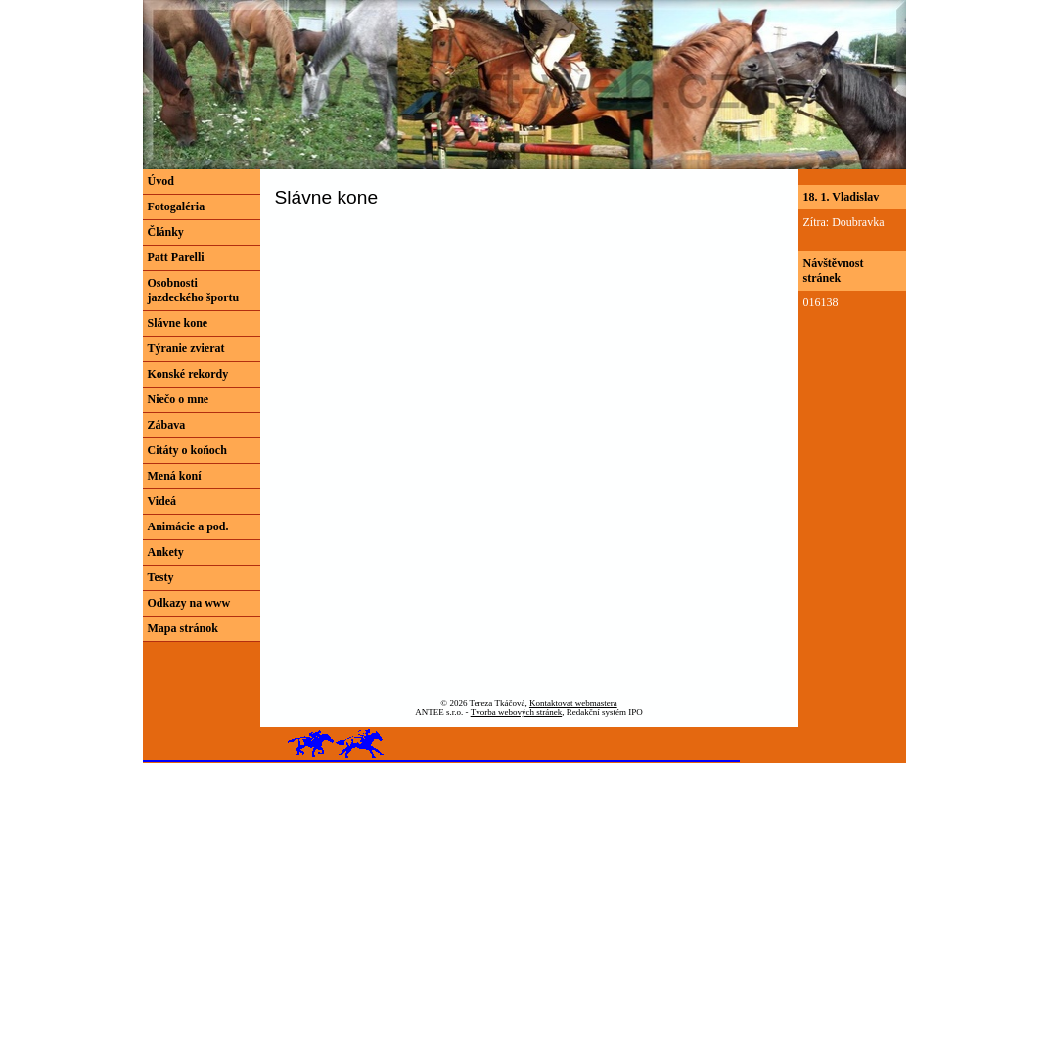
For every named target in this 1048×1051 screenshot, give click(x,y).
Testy (161, 577)
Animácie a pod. (188, 526)
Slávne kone (178, 323)
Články (166, 232)
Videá (162, 501)
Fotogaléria (176, 206)
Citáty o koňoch (187, 450)
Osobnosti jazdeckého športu (194, 290)
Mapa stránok (183, 628)
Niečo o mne (178, 399)
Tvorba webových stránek (516, 712)
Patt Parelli (176, 257)
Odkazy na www (189, 603)
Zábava (167, 425)
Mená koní (175, 475)
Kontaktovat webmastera (573, 703)
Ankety (166, 552)
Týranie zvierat (186, 348)
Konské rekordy (188, 374)
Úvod (161, 181)
